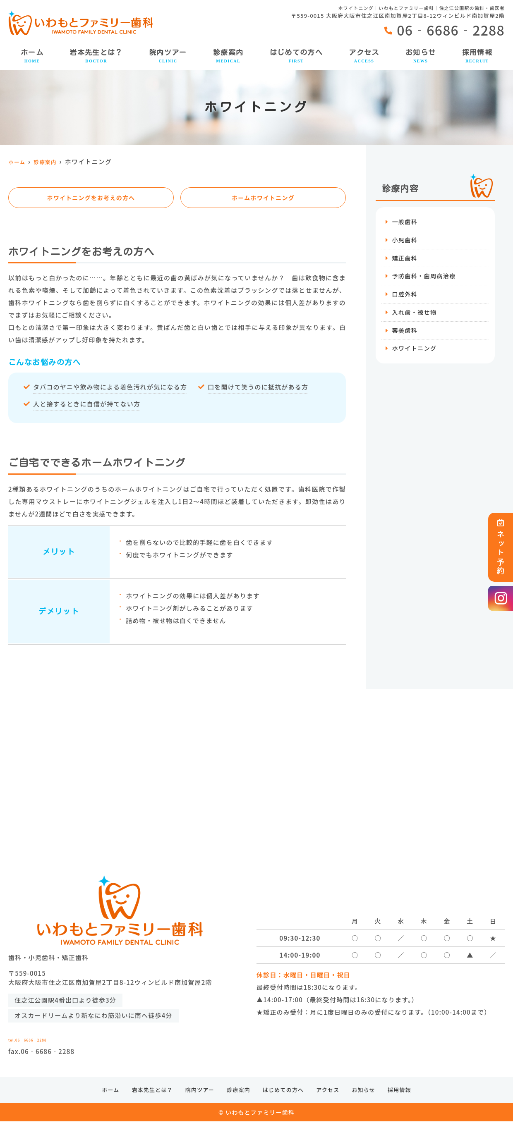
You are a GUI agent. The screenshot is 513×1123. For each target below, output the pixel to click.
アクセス (364, 56)
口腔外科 (405, 296)
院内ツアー (168, 56)
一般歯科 (405, 221)
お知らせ (420, 56)
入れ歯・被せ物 (415, 315)
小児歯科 (405, 240)
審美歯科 (405, 333)
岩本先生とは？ (96, 56)
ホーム (32, 56)
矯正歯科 (405, 259)
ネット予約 (500, 547)
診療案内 (228, 56)
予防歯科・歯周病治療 (425, 277)
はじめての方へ (296, 56)
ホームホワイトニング (263, 198)
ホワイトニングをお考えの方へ (91, 198)
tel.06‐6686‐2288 (77, 1036)
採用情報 (477, 56)
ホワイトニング (415, 352)
